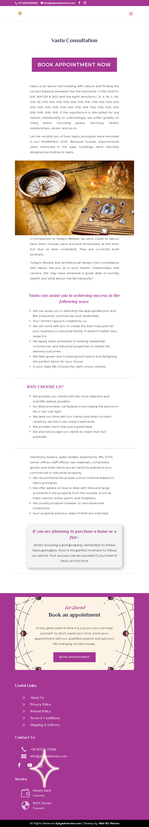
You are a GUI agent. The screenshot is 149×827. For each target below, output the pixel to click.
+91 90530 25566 (43, 749)
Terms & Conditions (45, 718)
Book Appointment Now (74, 65)
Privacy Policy (40, 704)
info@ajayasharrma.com (48, 756)
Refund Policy (40, 711)
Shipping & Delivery (45, 725)
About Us (37, 698)
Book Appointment (74, 657)
